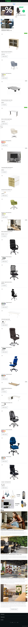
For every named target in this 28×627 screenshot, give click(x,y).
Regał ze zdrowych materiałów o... (7, 51)
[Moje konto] (27, 1)
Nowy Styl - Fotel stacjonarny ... (6, 73)
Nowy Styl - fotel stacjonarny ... (6, 140)
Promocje (3, 16)
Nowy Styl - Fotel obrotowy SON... (6, 429)
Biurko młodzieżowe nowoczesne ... (7, 231)
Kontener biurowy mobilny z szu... (6, 189)
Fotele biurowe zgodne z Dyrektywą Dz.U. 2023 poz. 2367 (6, 30)
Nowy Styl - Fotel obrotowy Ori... (6, 347)
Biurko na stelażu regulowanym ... (6, 119)
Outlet (16, 16)
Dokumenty (14, 617)
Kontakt (2, 619)
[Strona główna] (14, 1)
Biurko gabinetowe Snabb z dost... (7, 402)
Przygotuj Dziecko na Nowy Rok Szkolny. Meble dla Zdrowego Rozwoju (12, 530)
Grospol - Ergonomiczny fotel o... (6, 282)
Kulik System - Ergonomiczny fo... (6, 302)
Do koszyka (4, 104)
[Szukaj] (3, 1)
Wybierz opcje (4, 56)
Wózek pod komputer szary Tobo (6, 100)
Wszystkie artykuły (14, 609)
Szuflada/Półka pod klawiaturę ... (6, 388)
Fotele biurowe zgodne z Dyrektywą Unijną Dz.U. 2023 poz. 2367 (11, 554)
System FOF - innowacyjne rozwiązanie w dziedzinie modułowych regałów (13, 578)
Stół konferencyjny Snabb (5, 319)
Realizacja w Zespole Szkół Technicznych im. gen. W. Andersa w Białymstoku (13, 602)
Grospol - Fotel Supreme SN (6, 481)
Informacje (14, 614)
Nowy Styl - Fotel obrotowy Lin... (6, 256)
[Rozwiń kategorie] (1, 1)
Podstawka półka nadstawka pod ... (7, 167)
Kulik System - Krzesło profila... (6, 456)
